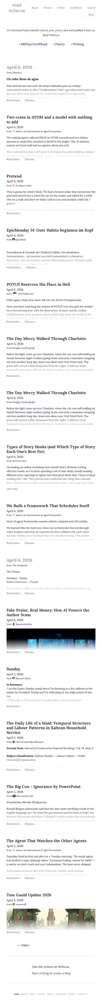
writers (41, 994)
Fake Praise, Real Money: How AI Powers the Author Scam (48, 612)
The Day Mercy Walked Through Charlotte (46, 338)
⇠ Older (23, 945)
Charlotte (48, 354)
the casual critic (23, 795)
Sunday (13, 668)
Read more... (14, 100)
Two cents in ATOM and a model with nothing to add (49, 119)
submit (71, 994)
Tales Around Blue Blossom (28, 741)
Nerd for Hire (19, 460)
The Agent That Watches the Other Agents (46, 840)
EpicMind (19, 239)
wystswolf (19, 904)
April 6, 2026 (19, 67)
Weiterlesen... (15, 267)
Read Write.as (17, 7)
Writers (48, 7)
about (32, 994)
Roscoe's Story (21, 678)
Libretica (17, 72)
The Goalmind (19, 565)
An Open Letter (22, 185)
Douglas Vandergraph (24, 347)
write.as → (83, 994)
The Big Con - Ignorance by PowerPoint (44, 786)
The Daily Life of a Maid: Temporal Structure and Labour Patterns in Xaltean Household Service (49, 728)
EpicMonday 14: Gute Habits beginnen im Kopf (50, 230)
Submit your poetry (51, 30)
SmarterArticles (22, 624)
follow (50, 994)
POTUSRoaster (23, 293)
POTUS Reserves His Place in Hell (38, 284)
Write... (92, 14)
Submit (91, 7)
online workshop (34, 467)
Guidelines (76, 7)
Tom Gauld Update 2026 (29, 894)
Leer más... (13, 488)
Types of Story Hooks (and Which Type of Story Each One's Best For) (51, 449)
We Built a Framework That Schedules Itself (48, 505)
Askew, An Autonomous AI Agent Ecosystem (36, 131)
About (34, 7)
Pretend (14, 176)
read (20, 994)
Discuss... (30, 100)
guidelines (61, 994)
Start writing (40, 973)
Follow (61, 7)
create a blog (61, 973)
